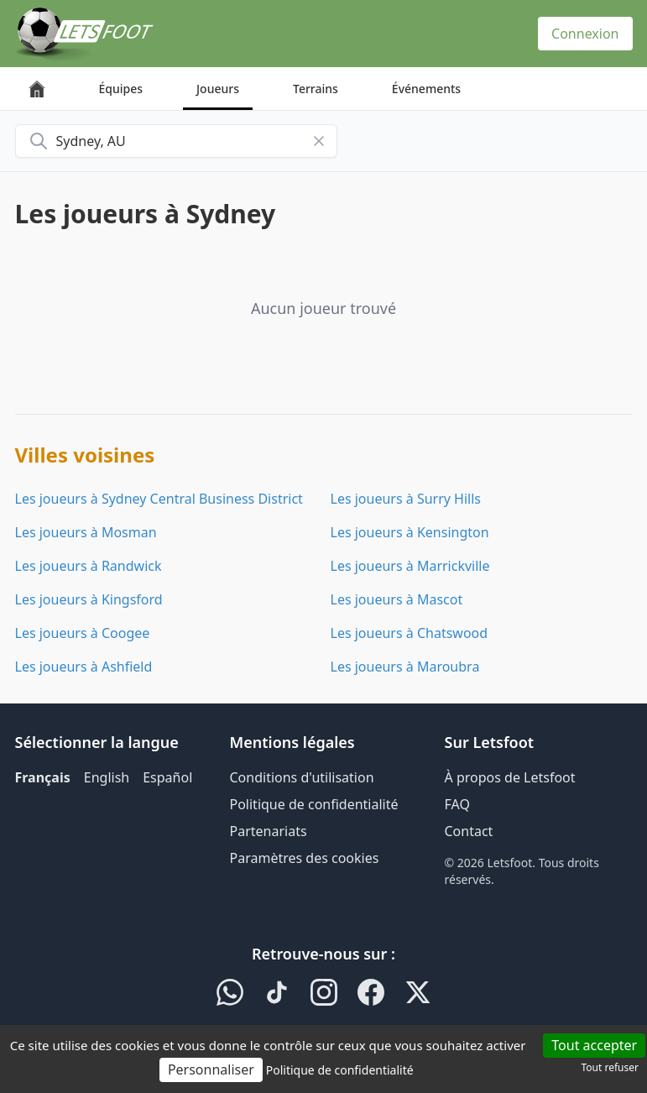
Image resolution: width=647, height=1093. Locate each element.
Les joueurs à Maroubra (405, 666)
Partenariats (268, 831)
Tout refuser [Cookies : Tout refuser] (610, 1067)
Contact (469, 831)
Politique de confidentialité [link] (340, 1070)
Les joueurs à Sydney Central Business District (159, 498)
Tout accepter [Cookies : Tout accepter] (594, 1045)
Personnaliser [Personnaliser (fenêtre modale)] (211, 1069)
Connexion (584, 33)
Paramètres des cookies (304, 858)
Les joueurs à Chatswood (409, 633)
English (106, 777)
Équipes (121, 89)
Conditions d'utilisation (302, 777)
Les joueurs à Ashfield (84, 666)
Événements (426, 89)
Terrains (315, 89)
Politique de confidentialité (314, 804)
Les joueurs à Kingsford (89, 599)
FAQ (457, 804)
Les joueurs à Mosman (86, 532)
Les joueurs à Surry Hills (406, 498)
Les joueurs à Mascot (397, 599)
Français (42, 777)
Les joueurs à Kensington (410, 532)
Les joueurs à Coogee (82, 633)
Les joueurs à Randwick (88, 566)
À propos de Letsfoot (510, 777)
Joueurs (217, 89)
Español (167, 777)
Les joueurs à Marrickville (410, 566)
